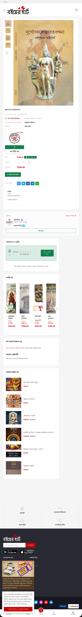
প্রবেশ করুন (9, 348)
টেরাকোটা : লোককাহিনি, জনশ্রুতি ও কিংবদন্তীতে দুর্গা (38, 317)
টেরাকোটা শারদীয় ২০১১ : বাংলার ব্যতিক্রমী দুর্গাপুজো (11, 317)
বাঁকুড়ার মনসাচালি (28, 403)
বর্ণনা (9, 191)
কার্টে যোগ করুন (13, 174)
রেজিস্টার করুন (19, 348)
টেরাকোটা (28, 126)
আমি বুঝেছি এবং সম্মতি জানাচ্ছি (18, 609)
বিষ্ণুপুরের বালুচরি (28, 481)
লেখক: (10, 322)
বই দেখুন (41, 231)
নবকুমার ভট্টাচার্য (29, 122)
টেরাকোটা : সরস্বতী (29, 423)
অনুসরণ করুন (71, 216)
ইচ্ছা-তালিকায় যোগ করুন (32, 118)
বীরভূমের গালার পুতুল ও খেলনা (33, 462)
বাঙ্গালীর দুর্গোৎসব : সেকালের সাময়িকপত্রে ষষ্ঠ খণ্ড (38, 442)
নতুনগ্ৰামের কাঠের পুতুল (30, 384)
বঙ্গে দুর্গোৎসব (50, 317)
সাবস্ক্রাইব (30, 545)
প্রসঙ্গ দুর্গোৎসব (24, 317)
